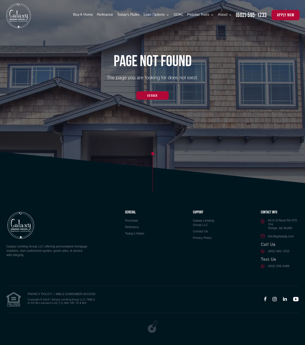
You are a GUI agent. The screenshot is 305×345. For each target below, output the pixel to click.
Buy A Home (83, 15)
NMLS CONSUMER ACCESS (75, 294)
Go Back (152, 95)
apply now (285, 14)
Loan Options (155, 15)
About (223, 15)
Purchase (131, 220)
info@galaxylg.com (281, 236)
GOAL (178, 15)
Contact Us (200, 231)
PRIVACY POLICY (40, 294)
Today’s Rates (128, 15)
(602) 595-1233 (251, 15)
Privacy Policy (202, 237)
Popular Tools (198, 15)
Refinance (105, 15)
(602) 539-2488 (278, 266)
